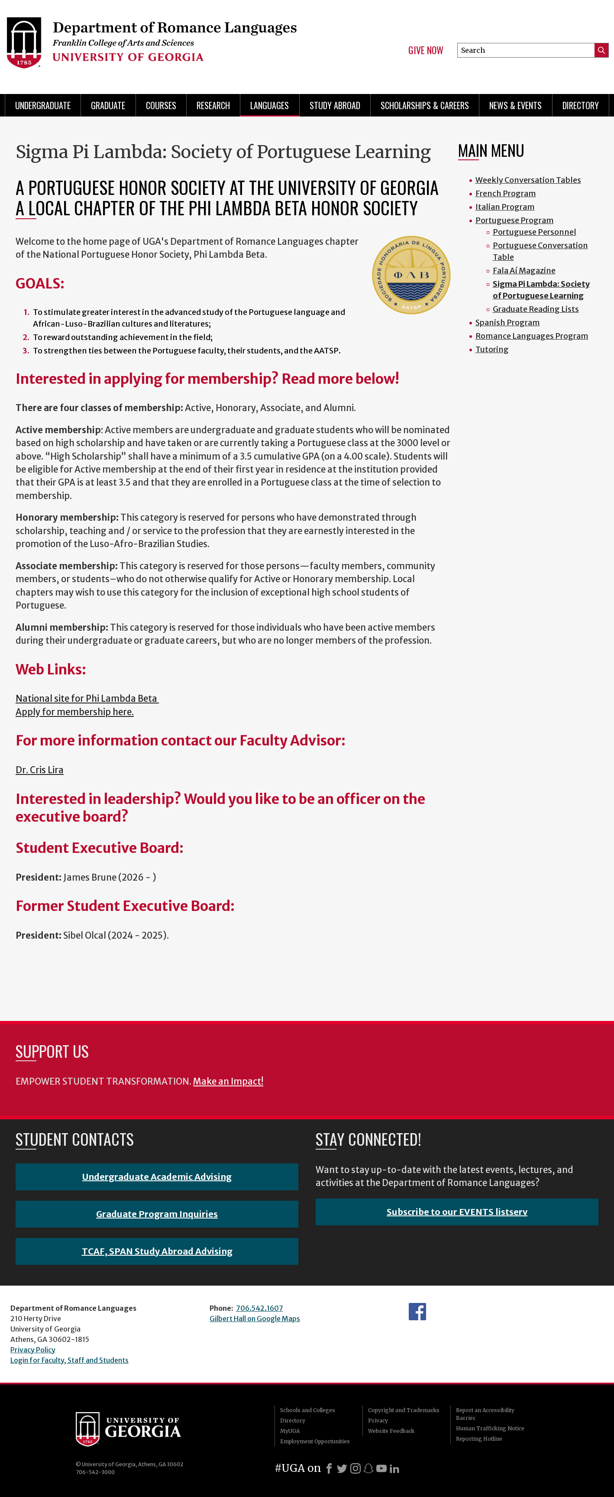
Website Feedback (391, 1431)
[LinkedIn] (394, 1468)
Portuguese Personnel (534, 232)
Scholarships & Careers (425, 105)
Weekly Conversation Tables (528, 180)
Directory (580, 105)
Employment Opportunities (315, 1441)
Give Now (425, 50)
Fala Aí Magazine (524, 270)
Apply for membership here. (75, 712)
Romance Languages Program (531, 336)
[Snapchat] (368, 1468)
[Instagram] (355, 1468)
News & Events (515, 105)
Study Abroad (335, 105)
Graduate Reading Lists (536, 309)
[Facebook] (329, 1468)
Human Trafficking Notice (490, 1428)
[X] (342, 1468)
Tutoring (492, 349)
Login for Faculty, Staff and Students (69, 1360)
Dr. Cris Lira (40, 770)
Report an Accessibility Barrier (485, 1414)
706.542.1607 (259, 1308)
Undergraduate (43, 105)
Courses (161, 105)
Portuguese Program (514, 220)
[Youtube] (381, 1468)
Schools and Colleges (307, 1410)
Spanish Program (507, 322)
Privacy (378, 1420)
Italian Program (505, 207)
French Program (505, 193)
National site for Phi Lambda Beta (87, 698)
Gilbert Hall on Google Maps (255, 1318)
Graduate (108, 105)
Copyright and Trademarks (403, 1410)
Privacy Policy (32, 1349)
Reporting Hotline (479, 1438)
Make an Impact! (228, 1081)
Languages (269, 105)
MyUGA (290, 1431)
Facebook (417, 1311)
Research (213, 105)
